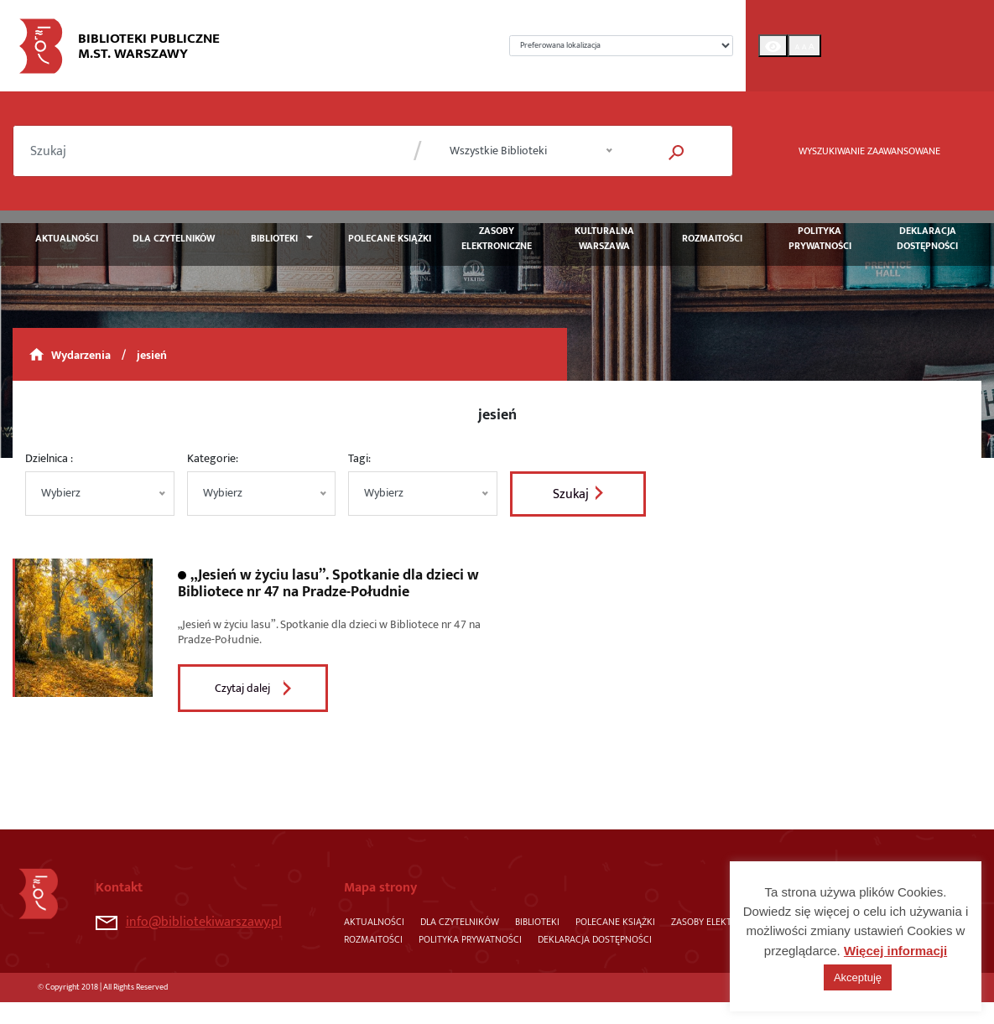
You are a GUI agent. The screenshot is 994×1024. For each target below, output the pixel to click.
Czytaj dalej (242, 688)
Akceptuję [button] (858, 977)
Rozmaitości (712, 238)
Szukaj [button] (571, 494)
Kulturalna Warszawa (604, 238)
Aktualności (66, 238)
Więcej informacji (895, 950)
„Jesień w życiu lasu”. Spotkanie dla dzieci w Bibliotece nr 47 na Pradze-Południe (328, 584)
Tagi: (359, 458)
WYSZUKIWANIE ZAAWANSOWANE (869, 151)
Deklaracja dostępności (927, 238)
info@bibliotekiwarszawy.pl (189, 922)
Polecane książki (389, 238)
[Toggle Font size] (804, 45)
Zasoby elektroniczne (496, 238)
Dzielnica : (49, 458)
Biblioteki (274, 238)
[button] (676, 151)
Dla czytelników (174, 238)
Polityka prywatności (819, 238)
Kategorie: (212, 458)
